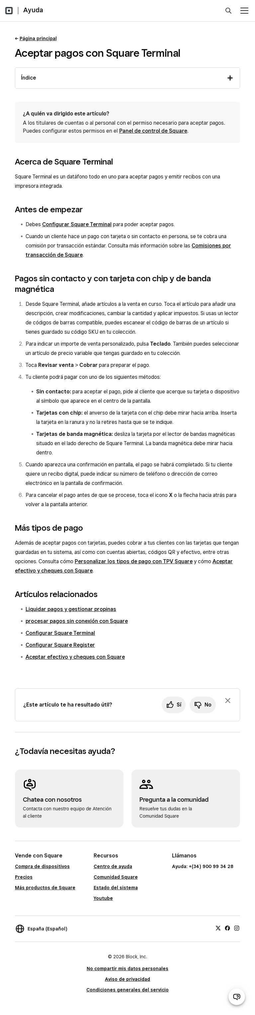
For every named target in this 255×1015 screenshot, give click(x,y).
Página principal (38, 38)
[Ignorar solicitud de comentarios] (228, 701)
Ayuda (33, 10)
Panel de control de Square (153, 131)
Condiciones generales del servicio (127, 989)
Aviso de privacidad (127, 979)
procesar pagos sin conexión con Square (77, 621)
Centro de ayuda (113, 866)
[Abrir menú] (244, 11)
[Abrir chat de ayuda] (236, 996)
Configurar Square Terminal (77, 224)
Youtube (103, 898)
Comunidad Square (116, 877)
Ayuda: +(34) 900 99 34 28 (202, 866)
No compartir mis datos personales (127, 968)
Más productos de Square (45, 887)
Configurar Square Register (60, 645)
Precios (24, 877)
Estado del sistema (116, 887)
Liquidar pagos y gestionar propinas (71, 609)
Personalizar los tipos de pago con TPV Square (134, 561)
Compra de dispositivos (42, 866)
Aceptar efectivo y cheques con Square (75, 657)
